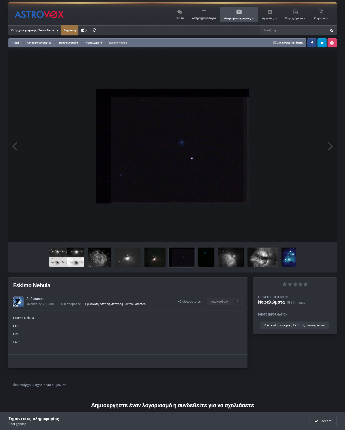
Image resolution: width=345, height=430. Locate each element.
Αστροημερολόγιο (204, 18)
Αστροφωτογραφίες (238, 18)
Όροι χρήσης (17, 424)
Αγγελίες (268, 18)
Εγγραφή (69, 30)
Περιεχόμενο (294, 18)
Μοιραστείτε (189, 301)
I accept (323, 421)
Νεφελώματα (271, 302)
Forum (179, 18)
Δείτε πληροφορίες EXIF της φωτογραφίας (295, 325)
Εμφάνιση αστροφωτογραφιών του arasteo (115, 304)
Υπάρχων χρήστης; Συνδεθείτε (34, 30)
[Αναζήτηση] (283, 30)
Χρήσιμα (320, 18)
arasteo (39, 299)
